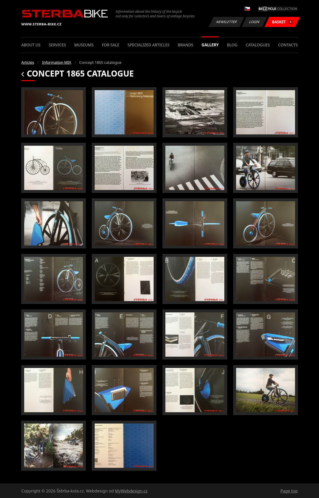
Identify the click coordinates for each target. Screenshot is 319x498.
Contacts (288, 44)
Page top (289, 491)
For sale (110, 44)
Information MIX (56, 62)
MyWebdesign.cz (131, 491)
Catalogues (258, 44)
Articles (27, 62)
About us (31, 44)
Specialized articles (149, 44)
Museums (84, 44)
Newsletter (226, 22)
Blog (232, 44)
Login (254, 22)
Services (57, 44)
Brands (185, 44)
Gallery (210, 44)
